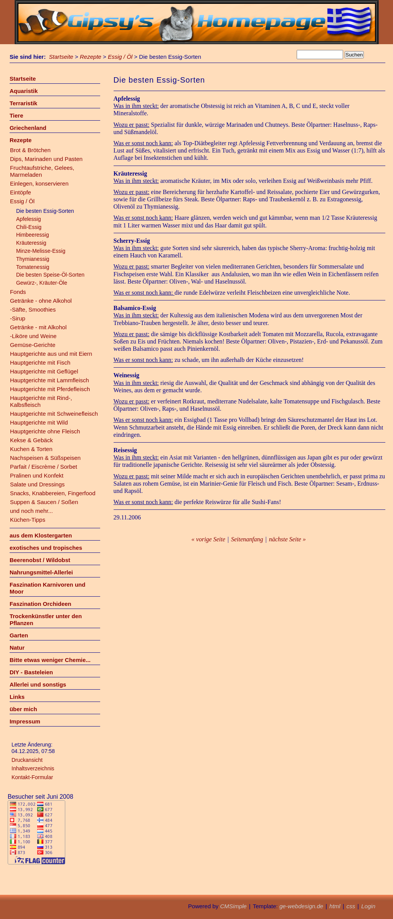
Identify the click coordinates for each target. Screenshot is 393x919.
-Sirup (17, 318)
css (351, 906)
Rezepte (90, 56)
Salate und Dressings (37, 484)
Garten (19, 635)
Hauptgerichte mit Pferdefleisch (50, 389)
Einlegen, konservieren (39, 183)
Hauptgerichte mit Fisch (40, 362)
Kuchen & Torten (31, 449)
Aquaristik (24, 91)
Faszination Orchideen (40, 604)
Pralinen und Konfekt (36, 475)
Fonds (18, 292)
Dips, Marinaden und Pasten (46, 159)
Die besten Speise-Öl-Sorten (50, 275)
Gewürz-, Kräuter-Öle (41, 283)
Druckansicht (27, 760)
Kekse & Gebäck (31, 440)
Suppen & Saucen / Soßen (44, 502)
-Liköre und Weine (33, 336)
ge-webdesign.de (301, 906)
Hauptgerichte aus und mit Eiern (51, 353)
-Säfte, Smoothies (33, 309)
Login (368, 906)
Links (17, 696)
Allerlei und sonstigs (38, 684)
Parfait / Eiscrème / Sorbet (43, 466)
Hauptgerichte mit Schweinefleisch (54, 413)
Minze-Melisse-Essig (40, 251)
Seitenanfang (247, 539)
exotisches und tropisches (46, 547)
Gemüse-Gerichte (32, 345)
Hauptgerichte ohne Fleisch (45, 431)
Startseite (61, 56)
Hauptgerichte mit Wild (39, 422)
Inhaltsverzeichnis (33, 768)
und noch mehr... (31, 511)
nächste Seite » (287, 539)
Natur (17, 647)
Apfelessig (28, 219)
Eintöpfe (20, 192)
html (334, 906)
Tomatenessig (32, 267)
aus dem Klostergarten (41, 535)
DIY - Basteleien (31, 672)
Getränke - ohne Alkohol (41, 300)
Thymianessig (32, 259)
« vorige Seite (208, 539)
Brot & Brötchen (30, 150)
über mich (23, 709)
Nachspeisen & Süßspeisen (45, 458)
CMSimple (233, 906)
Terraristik (23, 103)
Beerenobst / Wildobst (40, 560)
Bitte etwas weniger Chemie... (50, 660)
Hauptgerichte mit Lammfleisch (49, 380)
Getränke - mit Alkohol (38, 327)
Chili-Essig (28, 227)
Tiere (16, 115)
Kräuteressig (31, 243)
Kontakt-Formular (32, 777)
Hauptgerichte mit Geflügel (44, 371)
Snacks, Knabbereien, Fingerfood (53, 493)
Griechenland (28, 127)
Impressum (25, 721)
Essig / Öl (120, 56)
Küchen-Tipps (27, 519)
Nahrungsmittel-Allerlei (41, 572)
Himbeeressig (32, 235)
